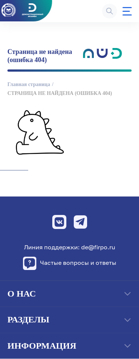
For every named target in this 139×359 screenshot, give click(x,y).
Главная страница (28, 84)
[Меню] (127, 11)
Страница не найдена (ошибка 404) (59, 93)
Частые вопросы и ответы (69, 263)
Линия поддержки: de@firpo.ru (69, 247)
